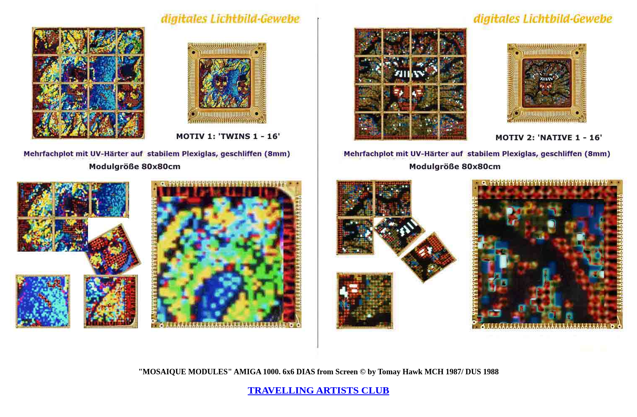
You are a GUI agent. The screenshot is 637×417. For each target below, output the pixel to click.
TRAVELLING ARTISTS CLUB (318, 390)
